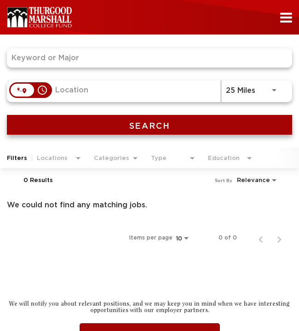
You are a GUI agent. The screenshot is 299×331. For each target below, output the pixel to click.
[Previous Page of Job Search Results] (261, 237)
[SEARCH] (149, 125)
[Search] (149, 125)
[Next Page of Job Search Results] (279, 237)
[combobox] (145, 58)
